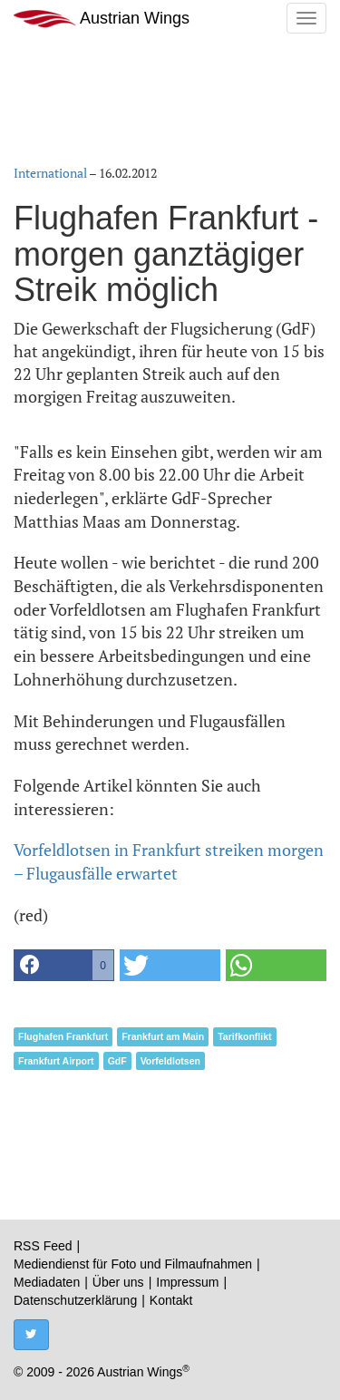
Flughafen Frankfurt (63, 1036)
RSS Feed (43, 1246)
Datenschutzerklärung (75, 1300)
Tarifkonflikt (244, 1036)
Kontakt (171, 1300)
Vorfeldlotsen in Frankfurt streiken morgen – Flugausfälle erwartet (169, 861)
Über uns (118, 1282)
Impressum (187, 1282)
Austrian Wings (101, 18)
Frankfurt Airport (56, 1060)
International (50, 172)
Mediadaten (47, 1282)
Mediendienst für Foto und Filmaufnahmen (133, 1264)
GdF (117, 1060)
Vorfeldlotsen (170, 1060)
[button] (64, 965)
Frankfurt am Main (162, 1036)
